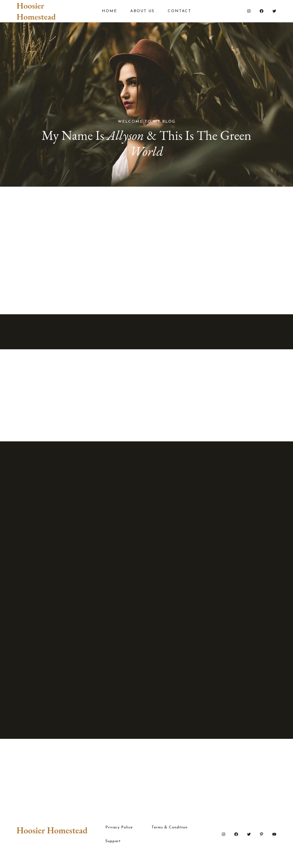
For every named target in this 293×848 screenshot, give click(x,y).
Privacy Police (119, 828)
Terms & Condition (169, 828)
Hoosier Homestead (36, 11)
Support (113, 841)
